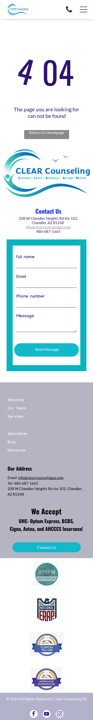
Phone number (30, 296)
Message (25, 316)
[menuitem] (46, 396)
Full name (25, 257)
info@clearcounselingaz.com (48, 227)
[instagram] (59, 709)
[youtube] (47, 709)
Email (21, 276)
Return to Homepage (46, 132)
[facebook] (34, 709)
